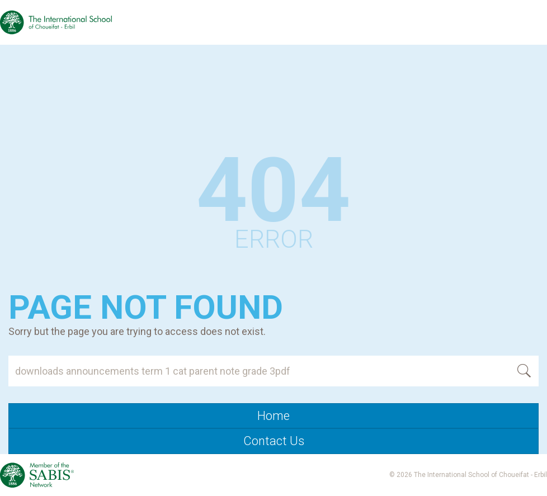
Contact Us (273, 441)
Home (273, 416)
